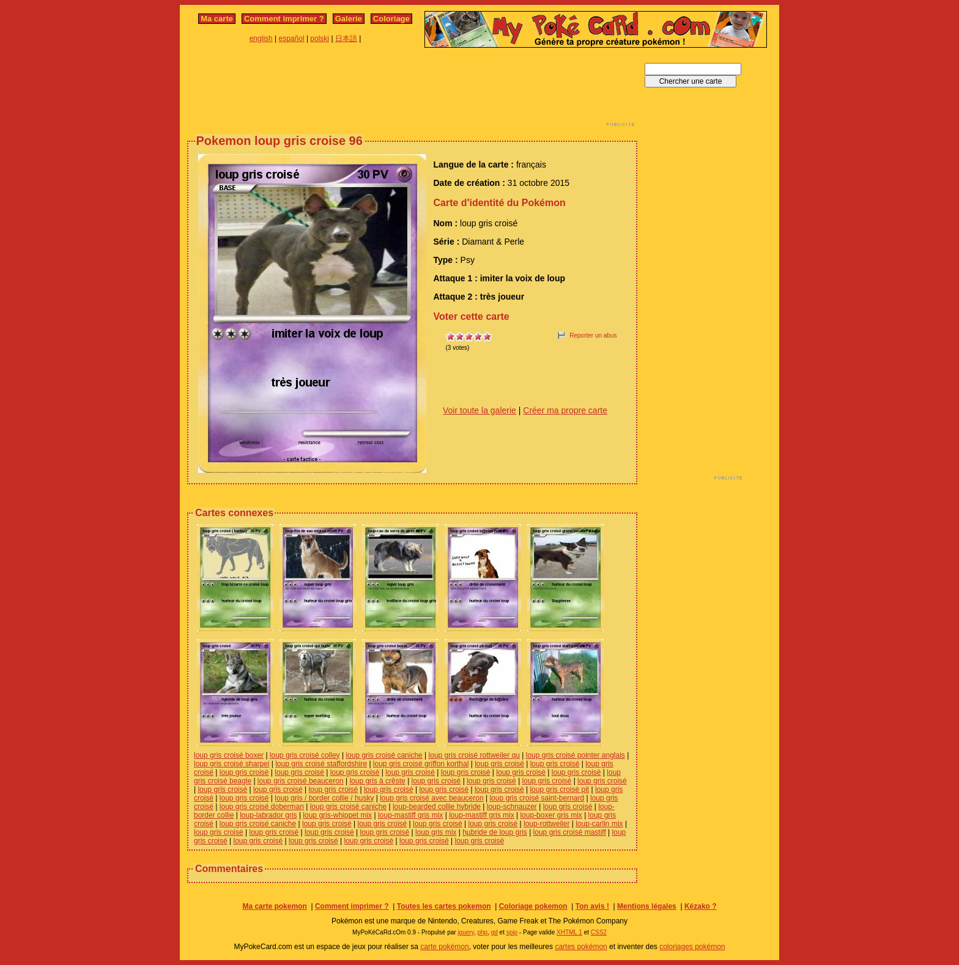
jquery (465, 932)
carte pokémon (444, 946)
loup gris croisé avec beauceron (431, 798)
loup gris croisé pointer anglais (575, 755)
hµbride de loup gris (494, 832)
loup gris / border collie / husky (324, 798)
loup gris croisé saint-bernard (536, 798)
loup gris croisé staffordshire (321, 764)
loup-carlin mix (599, 823)
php (482, 932)
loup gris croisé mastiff (569, 832)
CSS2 (599, 932)
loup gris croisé (499, 764)
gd (494, 932)
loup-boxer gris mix (551, 815)
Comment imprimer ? (284, 18)
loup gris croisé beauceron (300, 781)
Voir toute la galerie (479, 410)
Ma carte (217, 18)
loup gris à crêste (377, 781)
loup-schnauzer (512, 806)
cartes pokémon (581, 946)
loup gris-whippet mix (337, 815)
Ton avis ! (592, 906)
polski (319, 38)
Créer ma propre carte (565, 410)
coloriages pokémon (692, 946)
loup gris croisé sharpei (231, 764)
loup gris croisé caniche (384, 755)
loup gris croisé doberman (262, 806)
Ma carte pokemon (274, 906)
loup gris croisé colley (305, 755)
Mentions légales (646, 906)
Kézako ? (700, 906)
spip (511, 932)
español (292, 38)
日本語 (346, 38)
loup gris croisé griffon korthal (421, 764)
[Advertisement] (412, 90)
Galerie (348, 18)
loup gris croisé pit (559, 789)
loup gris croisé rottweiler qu (474, 755)
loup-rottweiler (546, 823)
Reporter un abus (592, 335)
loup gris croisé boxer (229, 755)
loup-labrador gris (268, 815)
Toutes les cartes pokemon (444, 906)
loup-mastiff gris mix (410, 815)
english (261, 38)
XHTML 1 (569, 932)
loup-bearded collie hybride (437, 806)
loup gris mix (435, 832)
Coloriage (391, 18)
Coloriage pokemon (533, 906)
